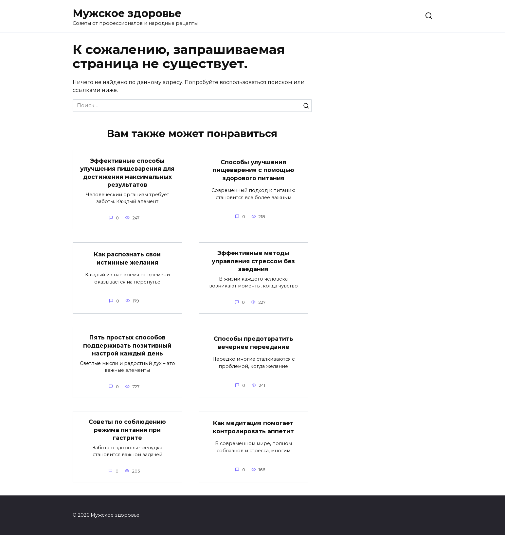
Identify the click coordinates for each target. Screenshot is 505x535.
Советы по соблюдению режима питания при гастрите (127, 429)
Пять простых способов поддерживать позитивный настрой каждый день (127, 345)
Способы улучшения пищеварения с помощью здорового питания (253, 169)
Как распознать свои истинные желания (127, 258)
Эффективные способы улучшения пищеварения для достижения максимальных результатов (127, 172)
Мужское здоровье (127, 13)
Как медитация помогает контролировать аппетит (253, 427)
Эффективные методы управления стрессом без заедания (253, 261)
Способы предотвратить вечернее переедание (253, 342)
